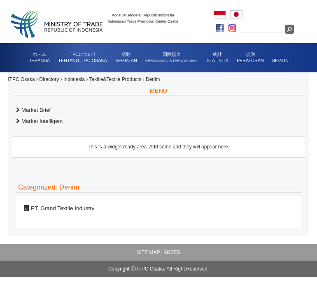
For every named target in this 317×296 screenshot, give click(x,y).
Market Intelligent (39, 121)
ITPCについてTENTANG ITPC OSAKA (82, 57)
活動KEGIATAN (126, 57)
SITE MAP (148, 252)
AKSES (171, 252)
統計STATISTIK (217, 57)
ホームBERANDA (39, 57)
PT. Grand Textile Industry (59, 208)
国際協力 (171, 57)
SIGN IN (280, 60)
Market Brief (33, 110)
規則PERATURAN (250, 57)
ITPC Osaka (21, 79)
